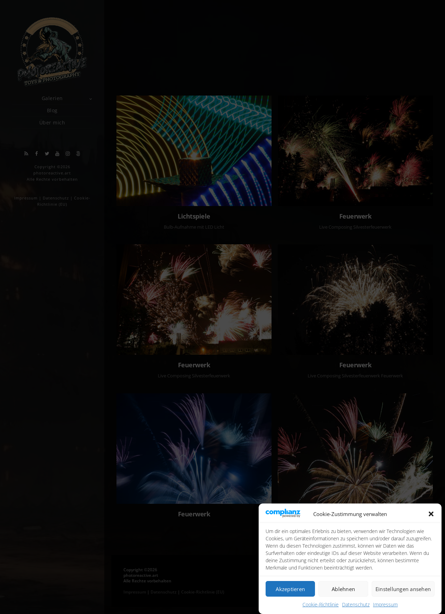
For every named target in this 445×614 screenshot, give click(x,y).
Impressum (385, 605)
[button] (431, 514)
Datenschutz (356, 605)
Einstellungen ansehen (403, 589)
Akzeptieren (290, 589)
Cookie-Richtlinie (320, 605)
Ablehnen (343, 589)
